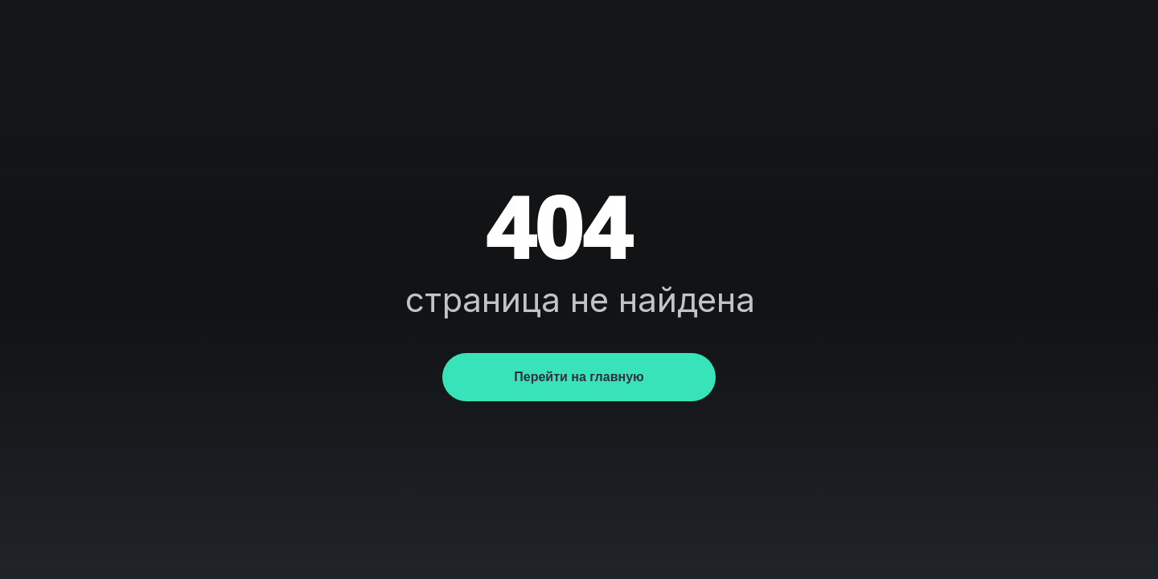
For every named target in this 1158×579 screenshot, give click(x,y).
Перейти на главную (578, 377)
